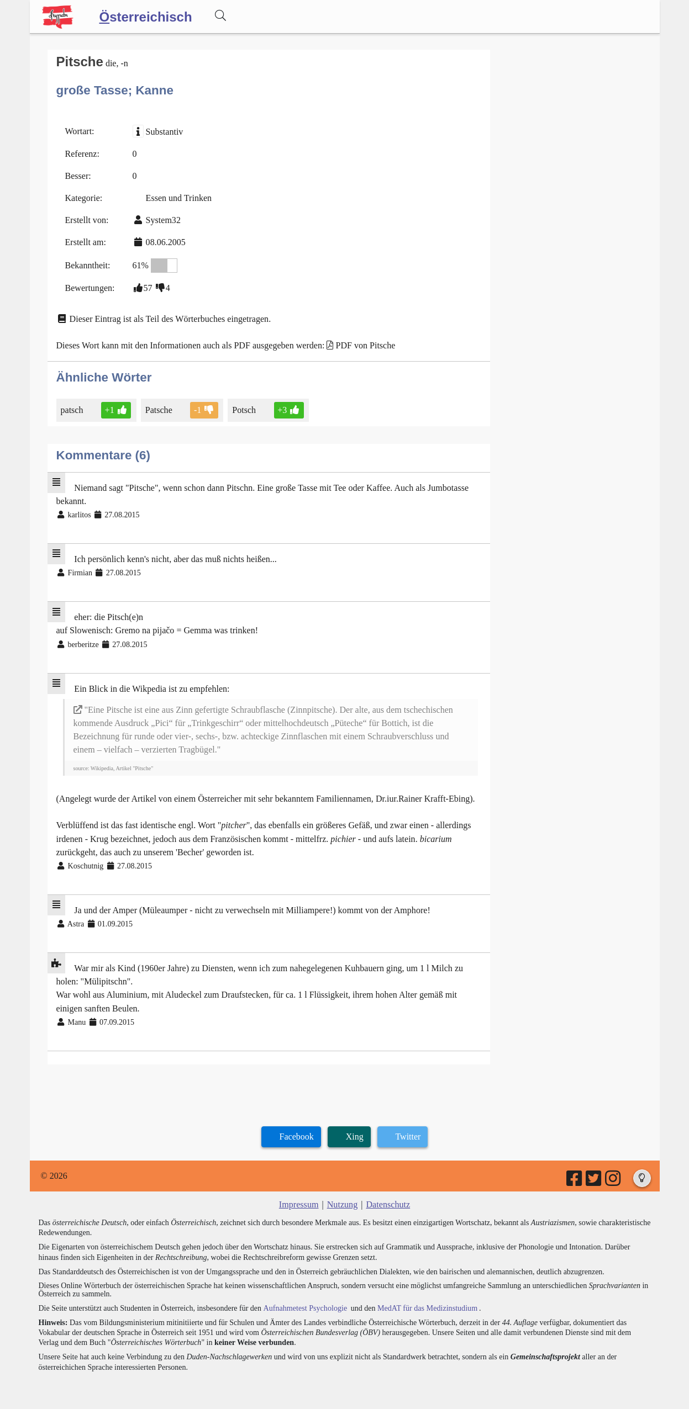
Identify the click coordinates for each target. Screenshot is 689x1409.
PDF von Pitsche (365, 344)
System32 (162, 220)
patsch (73, 409)
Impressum (299, 1201)
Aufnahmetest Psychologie (304, 1305)
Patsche (159, 409)
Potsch (244, 409)
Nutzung (342, 1201)
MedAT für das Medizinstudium (426, 1305)
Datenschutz (387, 1201)
